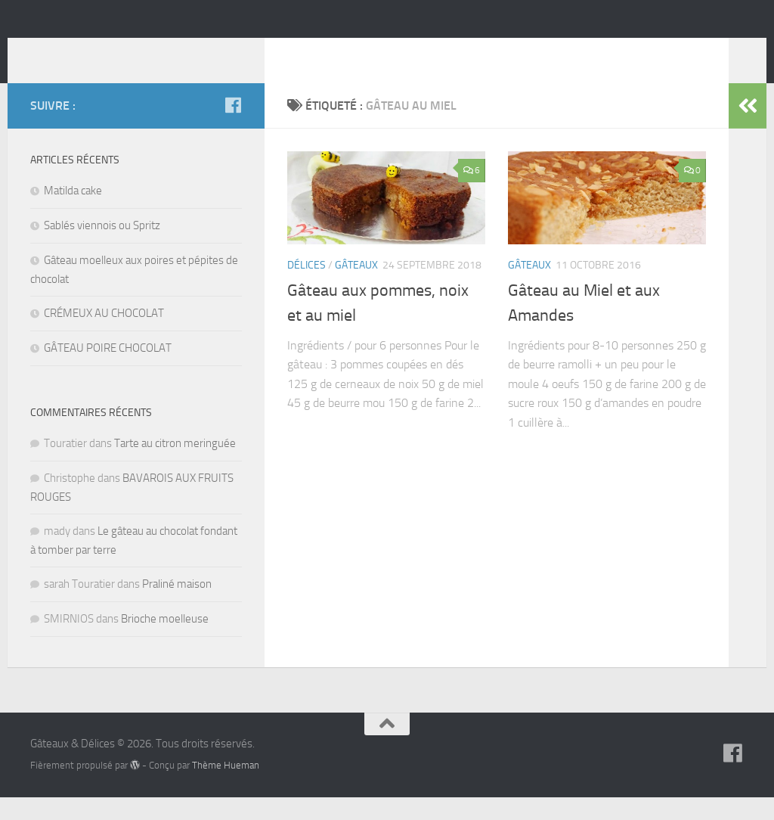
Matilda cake (73, 213)
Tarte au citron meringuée (175, 466)
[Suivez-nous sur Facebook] (233, 128)
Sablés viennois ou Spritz (102, 248)
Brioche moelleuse (165, 641)
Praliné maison (177, 606)
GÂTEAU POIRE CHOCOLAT (108, 370)
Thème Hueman (225, 788)
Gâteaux (356, 287)
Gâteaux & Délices (149, 52)
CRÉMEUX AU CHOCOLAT (104, 336)
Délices (306, 287)
